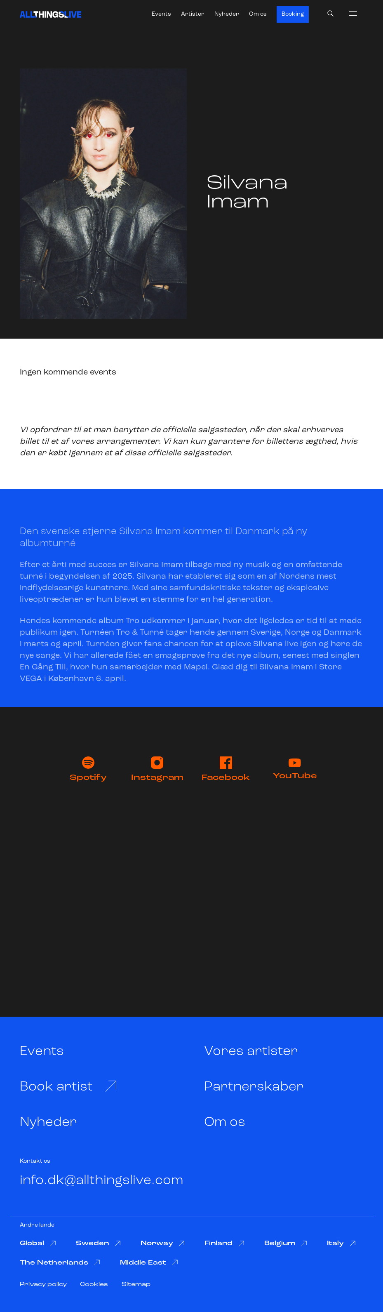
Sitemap (136, 1284)
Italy (341, 1243)
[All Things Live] (50, 14)
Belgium (285, 1243)
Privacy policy (43, 1284)
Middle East (149, 1262)
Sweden (98, 1243)
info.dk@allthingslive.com (101, 1180)
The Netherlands (60, 1262)
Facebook (226, 769)
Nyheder (226, 14)
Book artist (68, 1086)
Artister (192, 14)
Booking (293, 14)
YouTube (295, 769)
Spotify (88, 769)
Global (38, 1243)
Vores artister (251, 1051)
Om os (258, 14)
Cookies (94, 1284)
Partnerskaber (254, 1087)
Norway (163, 1243)
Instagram (157, 769)
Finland (224, 1243)
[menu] (353, 13)
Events (161, 14)
